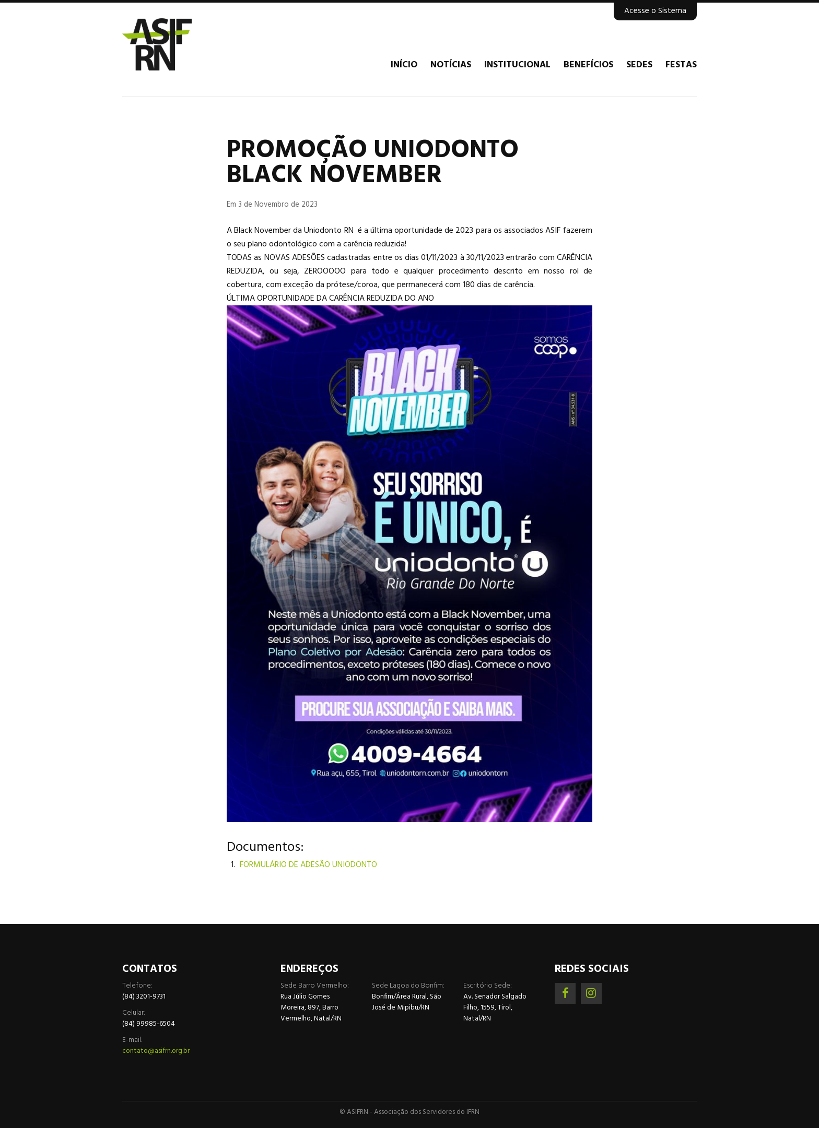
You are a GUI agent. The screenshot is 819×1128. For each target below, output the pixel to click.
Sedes (639, 65)
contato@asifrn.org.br (156, 1051)
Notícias (450, 65)
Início (404, 65)
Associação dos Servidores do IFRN (185, 44)
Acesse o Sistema (655, 11)
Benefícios (588, 65)
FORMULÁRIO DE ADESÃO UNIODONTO (308, 865)
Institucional (517, 65)
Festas (681, 65)
